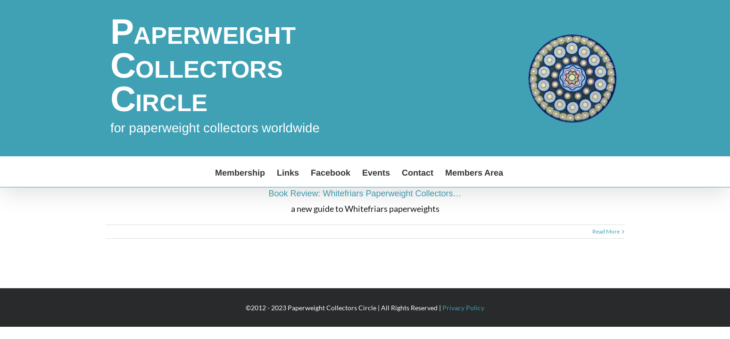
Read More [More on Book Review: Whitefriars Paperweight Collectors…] (606, 231)
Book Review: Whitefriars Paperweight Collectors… (364, 193)
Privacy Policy (463, 308)
